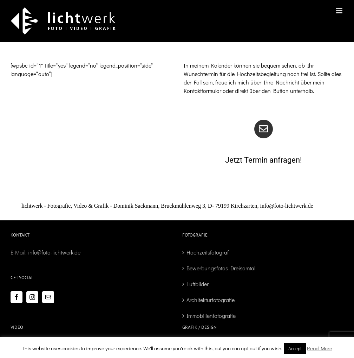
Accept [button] (295, 348)
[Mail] (48, 297)
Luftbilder (197, 284)
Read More (319, 348)
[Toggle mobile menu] (339, 10)
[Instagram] (32, 297)
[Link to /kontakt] (263, 129)
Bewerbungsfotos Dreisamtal (220, 268)
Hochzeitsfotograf (207, 252)
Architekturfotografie (210, 299)
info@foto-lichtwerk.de (54, 252)
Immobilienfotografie (211, 315)
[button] (177, 206)
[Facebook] (16, 297)
